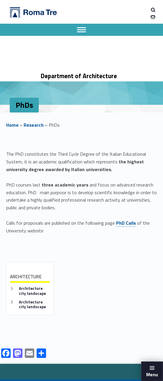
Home (12, 124)
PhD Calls (126, 222)
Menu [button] (152, 374)
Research (34, 124)
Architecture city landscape (32, 291)
